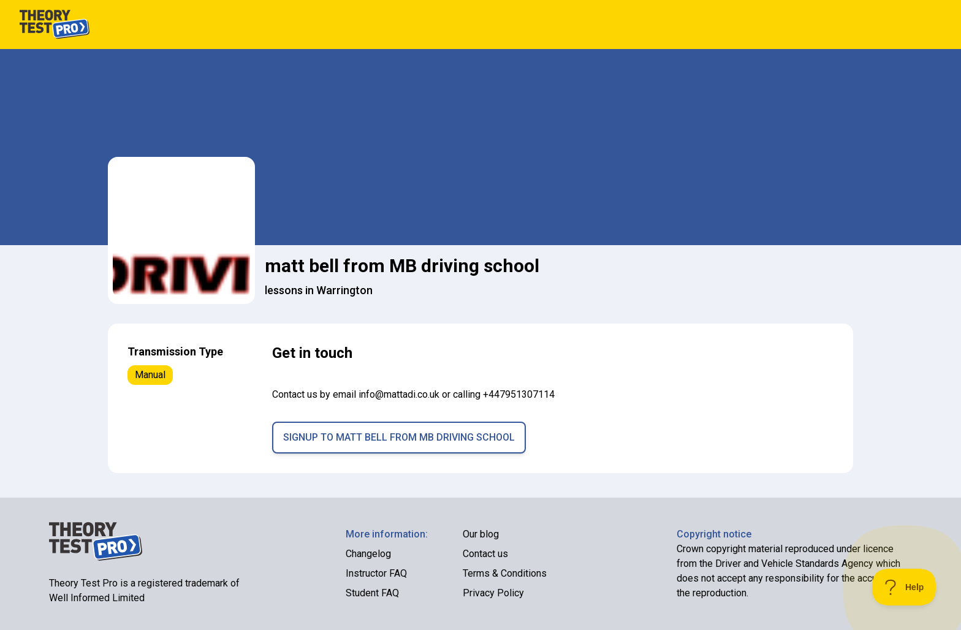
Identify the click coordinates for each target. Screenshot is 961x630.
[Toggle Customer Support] (904, 587)
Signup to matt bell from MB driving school (399, 437)
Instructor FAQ (376, 573)
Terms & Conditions (505, 573)
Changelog (368, 554)
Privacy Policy (493, 593)
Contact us (485, 554)
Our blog (481, 534)
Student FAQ (372, 593)
